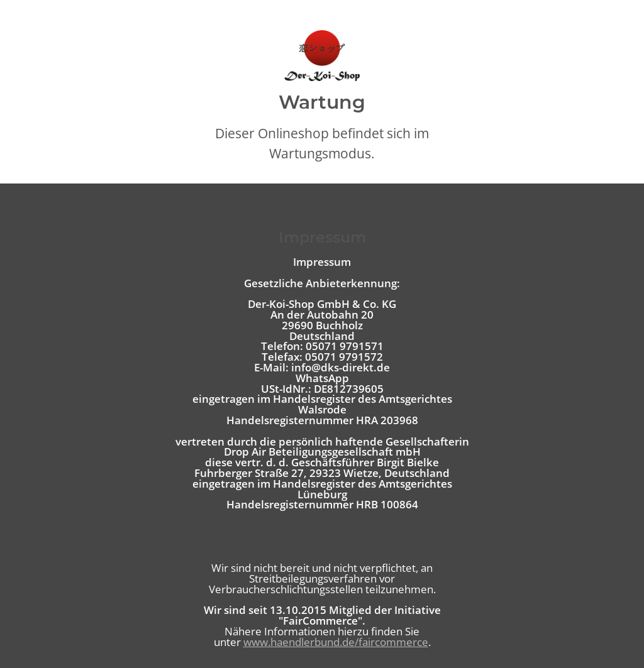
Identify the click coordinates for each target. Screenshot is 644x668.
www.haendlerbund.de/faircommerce (335, 642)
